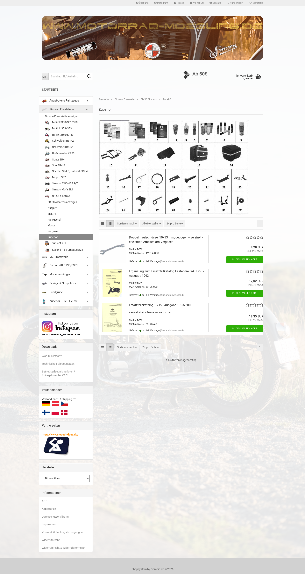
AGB (44, 501)
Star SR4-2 (55, 165)
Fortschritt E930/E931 (60, 265)
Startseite (50, 89)
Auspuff (52, 207)
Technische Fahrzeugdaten (58, 363)
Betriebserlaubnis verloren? (58, 371)
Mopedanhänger (56, 274)
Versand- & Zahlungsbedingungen (62, 532)
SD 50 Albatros (57, 196)
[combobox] (127, 223)
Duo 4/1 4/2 (55, 243)
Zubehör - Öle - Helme (60, 301)
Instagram (161, 3)
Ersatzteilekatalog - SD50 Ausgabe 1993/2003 (160, 305)
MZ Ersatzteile (55, 257)
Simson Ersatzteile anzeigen (61, 116)
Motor (51, 225)
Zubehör (53, 237)
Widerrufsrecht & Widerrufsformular (63, 547)
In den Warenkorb (244, 259)
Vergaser (53, 231)
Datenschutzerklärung (55, 516)
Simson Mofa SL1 (59, 189)
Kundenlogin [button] (235, 3)
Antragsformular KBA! (55, 375)
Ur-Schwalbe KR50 (59, 154)
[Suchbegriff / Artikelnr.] (45, 76)
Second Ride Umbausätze (64, 250)
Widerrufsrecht (51, 540)
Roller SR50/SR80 (59, 135)
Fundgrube (52, 292)
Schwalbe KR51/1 (59, 147)
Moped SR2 (55, 177)
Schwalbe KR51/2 (59, 141)
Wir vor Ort (197, 3)
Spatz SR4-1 (56, 159)
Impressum (48, 524)
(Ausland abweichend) (172, 261)
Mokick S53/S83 (58, 129)
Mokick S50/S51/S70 (61, 122)
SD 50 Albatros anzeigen (62, 202)
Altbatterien (49, 508)
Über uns (142, 3)
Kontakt (215, 3)
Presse (179, 3)
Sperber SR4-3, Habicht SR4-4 (66, 171)
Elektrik (52, 213)
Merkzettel (256, 3)
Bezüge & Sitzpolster (59, 283)
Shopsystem (139, 569)
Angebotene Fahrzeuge (60, 100)
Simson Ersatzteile (58, 109)
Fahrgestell (54, 219)
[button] (102, 223)
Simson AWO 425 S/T (61, 183)
